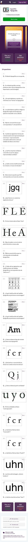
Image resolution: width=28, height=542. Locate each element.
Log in (14, 2)
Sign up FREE (22, 2)
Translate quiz (14, 524)
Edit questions (14, 518)
